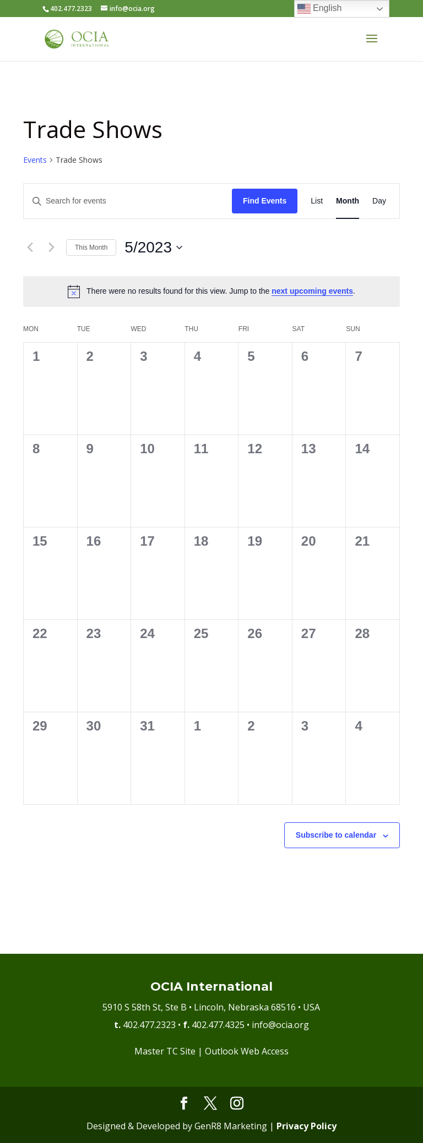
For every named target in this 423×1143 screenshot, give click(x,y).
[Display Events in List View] (317, 201)
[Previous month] (29, 247)
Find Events (264, 200)
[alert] (211, 291)
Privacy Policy (306, 1126)
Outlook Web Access (247, 1051)
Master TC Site (165, 1051)
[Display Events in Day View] (379, 201)
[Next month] (51, 247)
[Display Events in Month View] (347, 201)
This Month (91, 247)
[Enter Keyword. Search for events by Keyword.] (128, 201)
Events (35, 160)
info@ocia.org (280, 1025)
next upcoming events (312, 291)
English (319, 8)
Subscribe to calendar (336, 835)
